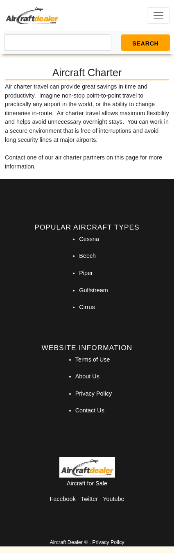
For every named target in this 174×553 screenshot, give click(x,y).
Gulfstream (93, 290)
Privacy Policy (93, 393)
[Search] (57, 42)
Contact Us (89, 410)
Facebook (63, 499)
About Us (87, 376)
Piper (86, 273)
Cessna (89, 239)
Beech (87, 256)
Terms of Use (92, 359)
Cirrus (87, 307)
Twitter (89, 499)
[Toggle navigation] (158, 15)
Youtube (113, 499)
